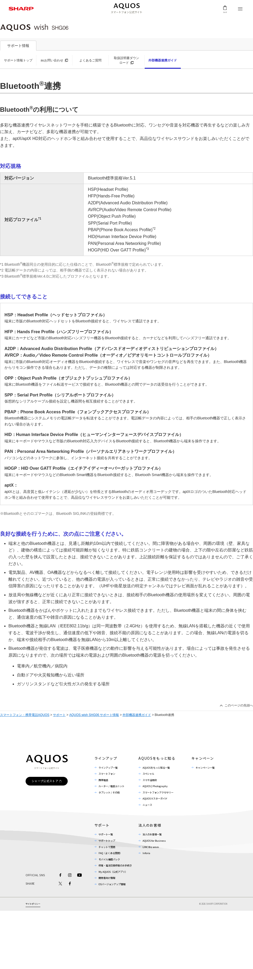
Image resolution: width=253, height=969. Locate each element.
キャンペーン (202, 758)
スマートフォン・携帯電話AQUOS (24, 715)
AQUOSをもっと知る (156, 758)
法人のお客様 (149, 825)
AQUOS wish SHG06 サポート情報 (94, 715)
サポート (59, 715)
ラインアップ (105, 758)
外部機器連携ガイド (137, 715)
